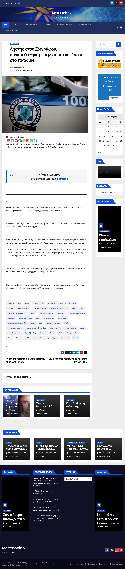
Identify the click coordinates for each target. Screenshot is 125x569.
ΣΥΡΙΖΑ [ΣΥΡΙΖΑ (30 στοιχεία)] (27, 338)
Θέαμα (47, 25)
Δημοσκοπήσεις (11, 31)
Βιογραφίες (8, 510)
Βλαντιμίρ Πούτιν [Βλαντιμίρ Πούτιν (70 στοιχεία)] (23, 308)
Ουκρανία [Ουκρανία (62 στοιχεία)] (43, 333)
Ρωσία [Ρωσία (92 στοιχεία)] (10, 338)
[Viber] (27, 140)
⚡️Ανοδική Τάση (72, 442)
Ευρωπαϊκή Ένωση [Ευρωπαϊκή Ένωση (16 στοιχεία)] (25, 318)
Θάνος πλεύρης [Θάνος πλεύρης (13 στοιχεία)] (49, 318)
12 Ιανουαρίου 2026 (77, 453)
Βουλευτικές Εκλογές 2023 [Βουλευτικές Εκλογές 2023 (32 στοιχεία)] (59, 308)
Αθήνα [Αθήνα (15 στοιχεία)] (27, 303)
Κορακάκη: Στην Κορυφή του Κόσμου (109, 519)
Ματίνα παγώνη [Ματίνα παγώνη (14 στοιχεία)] (71, 328)
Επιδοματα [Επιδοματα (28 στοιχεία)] (11, 318)
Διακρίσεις (102, 510)
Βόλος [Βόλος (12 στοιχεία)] (74, 308)
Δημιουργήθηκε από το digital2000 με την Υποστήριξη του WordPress (26, 563)
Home (71, 564)
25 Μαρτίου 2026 (45, 453)
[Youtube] (16, 140)
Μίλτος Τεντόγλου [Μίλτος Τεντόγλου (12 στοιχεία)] (56, 328)
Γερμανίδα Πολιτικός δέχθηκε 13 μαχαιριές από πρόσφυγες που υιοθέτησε (46, 518)
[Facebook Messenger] (20, 140)
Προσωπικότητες (65, 25)
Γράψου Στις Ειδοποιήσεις (108, 192)
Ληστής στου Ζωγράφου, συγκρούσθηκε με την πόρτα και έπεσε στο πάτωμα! (46, 54)
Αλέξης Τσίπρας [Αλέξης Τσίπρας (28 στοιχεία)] (38, 303)
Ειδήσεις (16, 25)
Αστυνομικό (14, 44)
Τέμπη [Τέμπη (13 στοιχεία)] (55, 338)
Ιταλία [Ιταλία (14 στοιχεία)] (33, 323)
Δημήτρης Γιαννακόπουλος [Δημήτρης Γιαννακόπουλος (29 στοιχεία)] (17, 313)
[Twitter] (12, 140)
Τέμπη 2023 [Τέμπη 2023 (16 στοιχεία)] (65, 338)
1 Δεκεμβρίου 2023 (110, 243)
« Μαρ (100, 152)
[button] (117, 28)
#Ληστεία (30, 71)
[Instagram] (8, 140)
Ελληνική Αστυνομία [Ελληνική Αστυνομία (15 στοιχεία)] (46, 313)
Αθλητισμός (32, 25)
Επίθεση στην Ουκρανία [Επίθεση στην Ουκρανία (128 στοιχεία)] (77, 313)
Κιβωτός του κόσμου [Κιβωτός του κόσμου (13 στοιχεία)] (53, 323)
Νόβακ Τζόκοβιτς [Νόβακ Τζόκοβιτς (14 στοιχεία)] (30, 333)
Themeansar (15, 565)
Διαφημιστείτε (85, 25)
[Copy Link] (24, 140)
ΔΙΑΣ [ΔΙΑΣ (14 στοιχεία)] (82, 308)
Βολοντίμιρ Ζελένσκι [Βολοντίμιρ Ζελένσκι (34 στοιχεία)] (39, 308)
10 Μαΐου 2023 (13, 523)
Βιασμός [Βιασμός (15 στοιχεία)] (10, 308)
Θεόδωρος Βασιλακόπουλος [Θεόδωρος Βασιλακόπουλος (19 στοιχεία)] (17, 323)
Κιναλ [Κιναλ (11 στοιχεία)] (66, 323)
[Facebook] (35, 140)
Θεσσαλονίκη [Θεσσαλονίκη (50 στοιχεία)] (62, 318)
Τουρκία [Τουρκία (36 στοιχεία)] (76, 338)
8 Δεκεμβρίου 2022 (109, 523)
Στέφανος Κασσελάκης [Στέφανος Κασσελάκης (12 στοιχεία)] (41, 338)
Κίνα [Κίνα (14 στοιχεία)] (40, 323)
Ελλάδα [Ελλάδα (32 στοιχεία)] (32, 313)
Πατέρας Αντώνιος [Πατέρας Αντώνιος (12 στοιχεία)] (65, 333)
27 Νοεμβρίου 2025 (107, 453)
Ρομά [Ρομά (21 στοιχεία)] (76, 333)
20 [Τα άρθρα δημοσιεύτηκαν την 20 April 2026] (100, 141)
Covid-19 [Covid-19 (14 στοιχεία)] (11, 303)
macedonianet (80, 564)
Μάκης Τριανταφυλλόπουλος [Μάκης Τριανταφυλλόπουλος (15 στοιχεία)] (36, 328)
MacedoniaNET (62, 12)
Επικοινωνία (103, 564)
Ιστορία (39, 442)
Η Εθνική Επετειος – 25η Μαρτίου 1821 (47, 448)
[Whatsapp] (31, 140)
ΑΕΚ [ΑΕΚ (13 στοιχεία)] (19, 303)
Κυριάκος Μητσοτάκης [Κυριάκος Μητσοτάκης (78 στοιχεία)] (15, 328)
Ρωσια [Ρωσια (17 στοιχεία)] (18, 338)
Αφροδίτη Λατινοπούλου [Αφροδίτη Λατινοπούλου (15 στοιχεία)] (67, 303)
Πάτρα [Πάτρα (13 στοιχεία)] (52, 333)
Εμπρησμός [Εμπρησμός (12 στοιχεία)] (61, 313)
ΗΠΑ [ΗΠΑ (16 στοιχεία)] (37, 318)
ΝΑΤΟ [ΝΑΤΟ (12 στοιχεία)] (82, 328)
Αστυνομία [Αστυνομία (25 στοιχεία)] (51, 303)
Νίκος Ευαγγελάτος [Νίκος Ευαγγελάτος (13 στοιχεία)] (14, 333)
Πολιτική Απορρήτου (116, 564)
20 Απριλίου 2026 (15, 453)
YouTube (62, 178)
